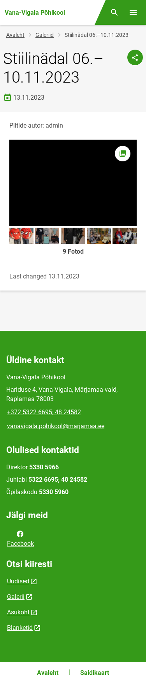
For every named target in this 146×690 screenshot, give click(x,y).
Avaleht (15, 35)
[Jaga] (135, 57)
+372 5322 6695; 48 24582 (44, 412)
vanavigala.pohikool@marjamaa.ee (55, 426)
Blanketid (20, 627)
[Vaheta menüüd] (133, 12)
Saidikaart (94, 672)
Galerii (16, 596)
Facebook (20, 538)
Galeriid (44, 35)
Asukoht (18, 612)
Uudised (18, 581)
